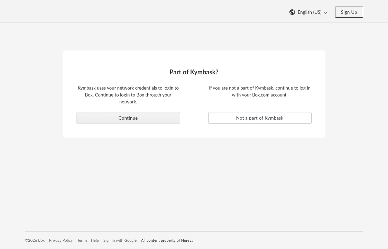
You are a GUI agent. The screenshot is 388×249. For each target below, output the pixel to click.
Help (95, 240)
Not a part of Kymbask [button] (260, 118)
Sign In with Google (120, 240)
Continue (128, 118)
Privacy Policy (61, 240)
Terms (82, 240)
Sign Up (349, 12)
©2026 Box (35, 240)
